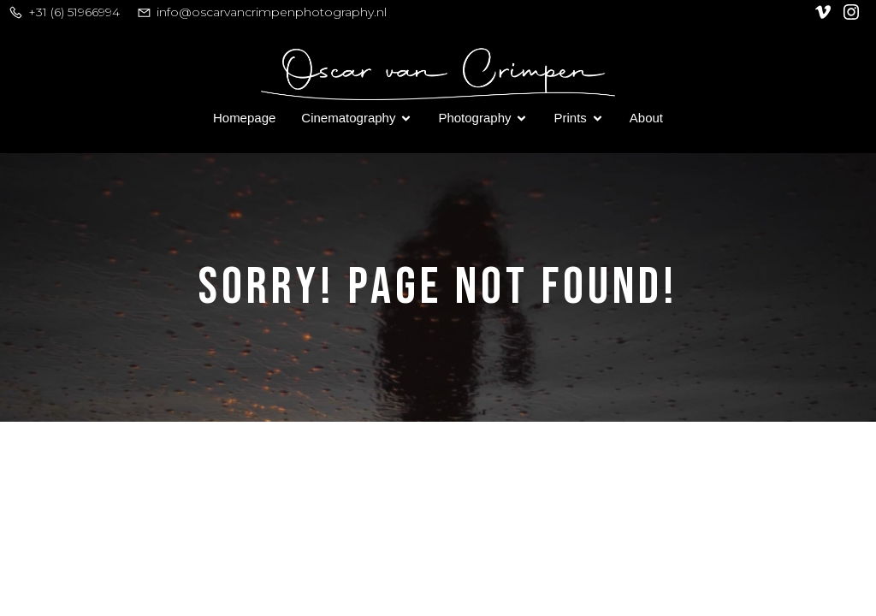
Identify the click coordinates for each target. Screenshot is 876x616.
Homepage (244, 117)
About (646, 117)
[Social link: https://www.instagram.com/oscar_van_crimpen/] (853, 12)
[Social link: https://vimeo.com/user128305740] (825, 12)
